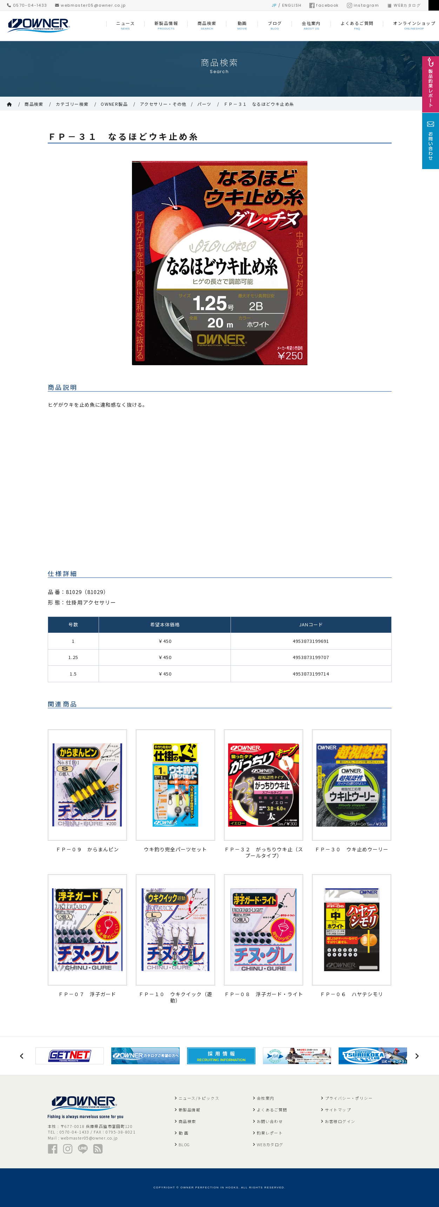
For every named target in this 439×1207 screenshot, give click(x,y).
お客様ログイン (340, 1121)
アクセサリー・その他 (163, 104)
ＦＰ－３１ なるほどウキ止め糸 (259, 104)
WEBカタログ (404, 5)
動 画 (183, 1133)
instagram (363, 5)
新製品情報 (189, 1109)
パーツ (204, 104)
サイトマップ (338, 1109)
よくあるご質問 (272, 1109)
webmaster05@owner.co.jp (90, 5)
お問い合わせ (270, 1121)
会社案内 (265, 1098)
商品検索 (34, 104)
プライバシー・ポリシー (349, 1098)
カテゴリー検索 (72, 104)
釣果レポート (270, 1133)
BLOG (184, 1144)
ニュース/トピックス (199, 1098)
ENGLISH (292, 5)
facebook (324, 5)
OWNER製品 (114, 104)
